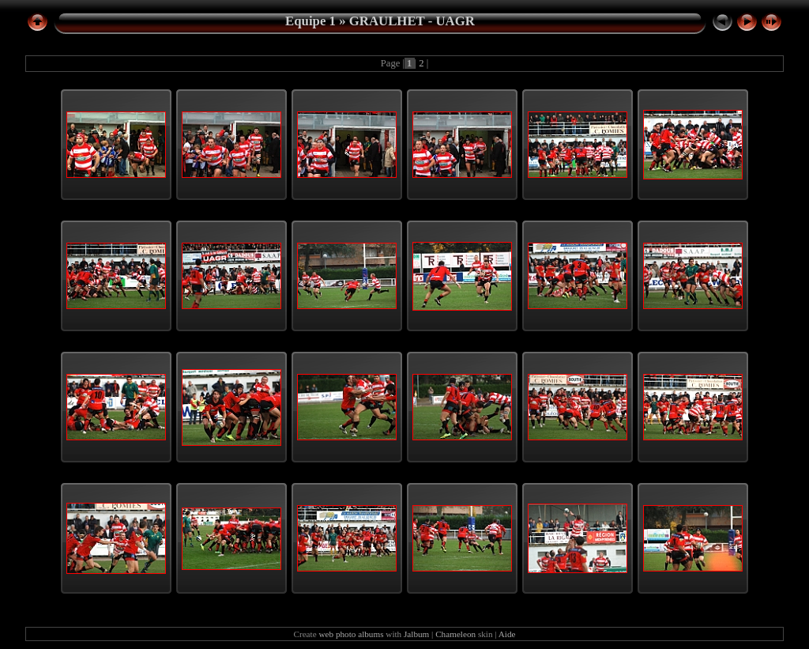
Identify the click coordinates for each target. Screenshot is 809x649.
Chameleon (455, 634)
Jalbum (416, 634)
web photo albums (350, 634)
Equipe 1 (310, 20)
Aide (507, 634)
